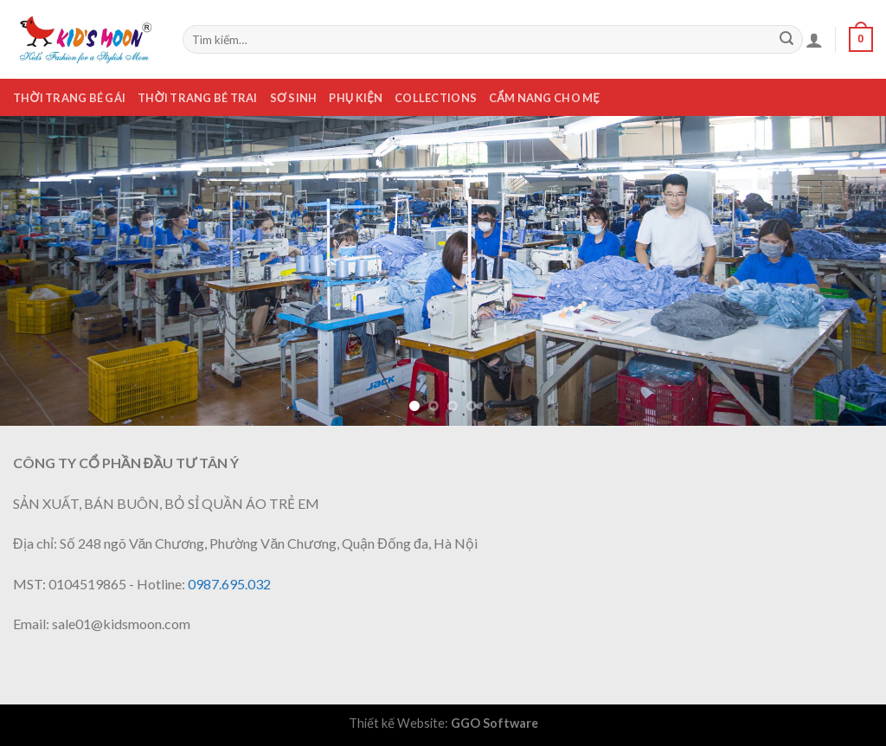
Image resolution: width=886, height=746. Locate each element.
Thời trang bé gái (69, 98)
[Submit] (786, 40)
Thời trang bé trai (197, 98)
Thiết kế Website (397, 723)
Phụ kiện (355, 98)
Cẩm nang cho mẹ (544, 98)
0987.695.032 (229, 584)
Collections (436, 98)
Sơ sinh (294, 98)
